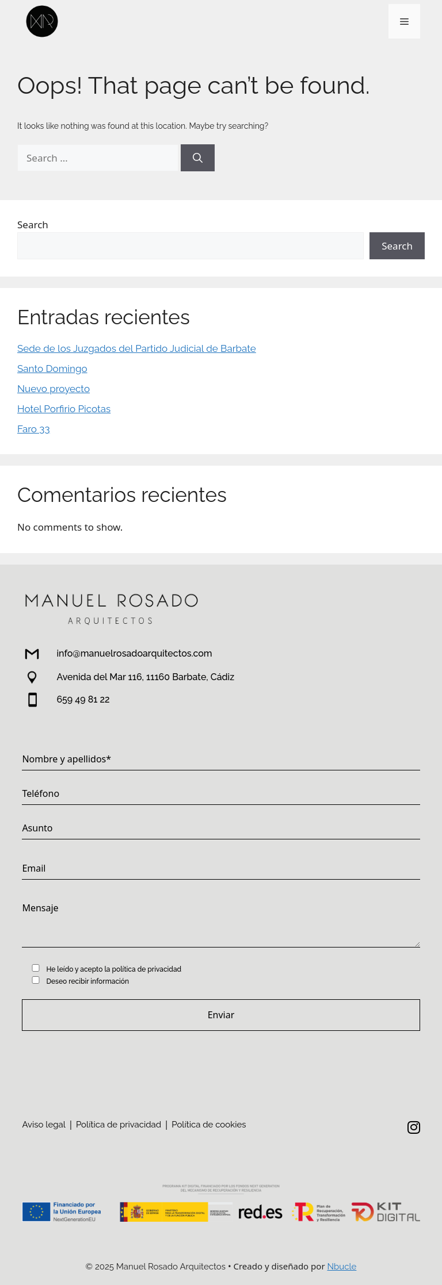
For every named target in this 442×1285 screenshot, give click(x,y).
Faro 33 (33, 429)
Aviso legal (43, 1124)
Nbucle (342, 1266)
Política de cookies (209, 1124)
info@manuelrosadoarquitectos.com (134, 653)
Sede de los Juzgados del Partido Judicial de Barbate (136, 348)
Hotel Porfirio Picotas (63, 409)
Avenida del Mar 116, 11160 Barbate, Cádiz (145, 677)
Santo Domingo (52, 368)
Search (32, 224)
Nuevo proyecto (53, 388)
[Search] (198, 158)
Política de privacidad (118, 1124)
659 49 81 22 (82, 699)
